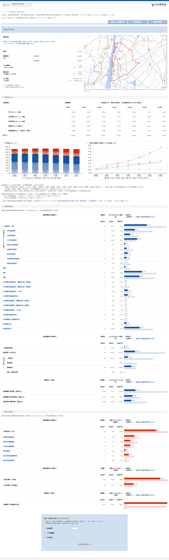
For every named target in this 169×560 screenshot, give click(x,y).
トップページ (5, 12)
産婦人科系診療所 (12, 245)
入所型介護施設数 (8, 443)
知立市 (47, 41)
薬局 (4, 277)
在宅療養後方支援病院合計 (11, 319)
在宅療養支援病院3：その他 (12, 310)
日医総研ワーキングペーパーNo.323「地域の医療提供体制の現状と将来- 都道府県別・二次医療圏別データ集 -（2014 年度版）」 (74, 201)
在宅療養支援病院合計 (10, 315)
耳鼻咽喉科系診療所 (13, 259)
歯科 (4, 273)
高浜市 (53, 41)
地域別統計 (13, 12)
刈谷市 (30, 41)
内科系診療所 (11, 231)
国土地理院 (164, 87)
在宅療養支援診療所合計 (10, 296)
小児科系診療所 (12, 240)
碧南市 (25, 41)
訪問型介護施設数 (8, 434)
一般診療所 (6, 226)
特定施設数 (6, 448)
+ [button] (164, 80)
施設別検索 (157, 22)
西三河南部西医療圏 (15, 41)
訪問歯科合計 (7, 324)
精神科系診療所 (12, 263)
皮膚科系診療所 (12, 249)
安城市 (36, 41)
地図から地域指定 (118, 22)
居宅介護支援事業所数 (10, 453)
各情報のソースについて (37, 18)
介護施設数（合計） (9, 429)
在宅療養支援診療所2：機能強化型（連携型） (17, 287)
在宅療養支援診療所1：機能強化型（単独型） (17, 282)
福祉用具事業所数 (8, 457)
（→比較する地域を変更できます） (144, 217)
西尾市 (41, 41)
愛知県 (5, 41)
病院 (4, 268)
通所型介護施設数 (8, 439)
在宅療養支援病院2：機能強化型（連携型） (16, 305)
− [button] (164, 83)
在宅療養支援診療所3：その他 (12, 291)
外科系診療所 (11, 235)
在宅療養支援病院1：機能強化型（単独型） (16, 301)
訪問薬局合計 (7, 328)
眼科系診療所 (11, 254)
